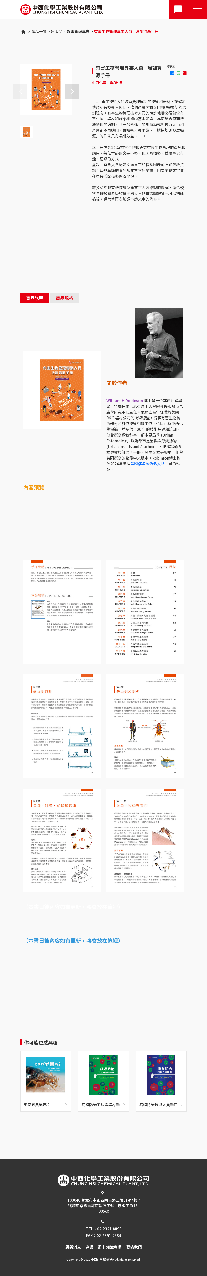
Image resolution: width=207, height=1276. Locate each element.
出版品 (56, 31)
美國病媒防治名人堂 (147, 463)
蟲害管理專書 (78, 31)
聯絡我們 (134, 1247)
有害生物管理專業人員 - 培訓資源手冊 (126, 31)
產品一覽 (39, 31)
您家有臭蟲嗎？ (37, 1105)
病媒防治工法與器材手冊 (101, 1105)
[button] (72, 91)
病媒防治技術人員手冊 (158, 1105)
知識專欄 (113, 1247)
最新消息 (73, 1247)
